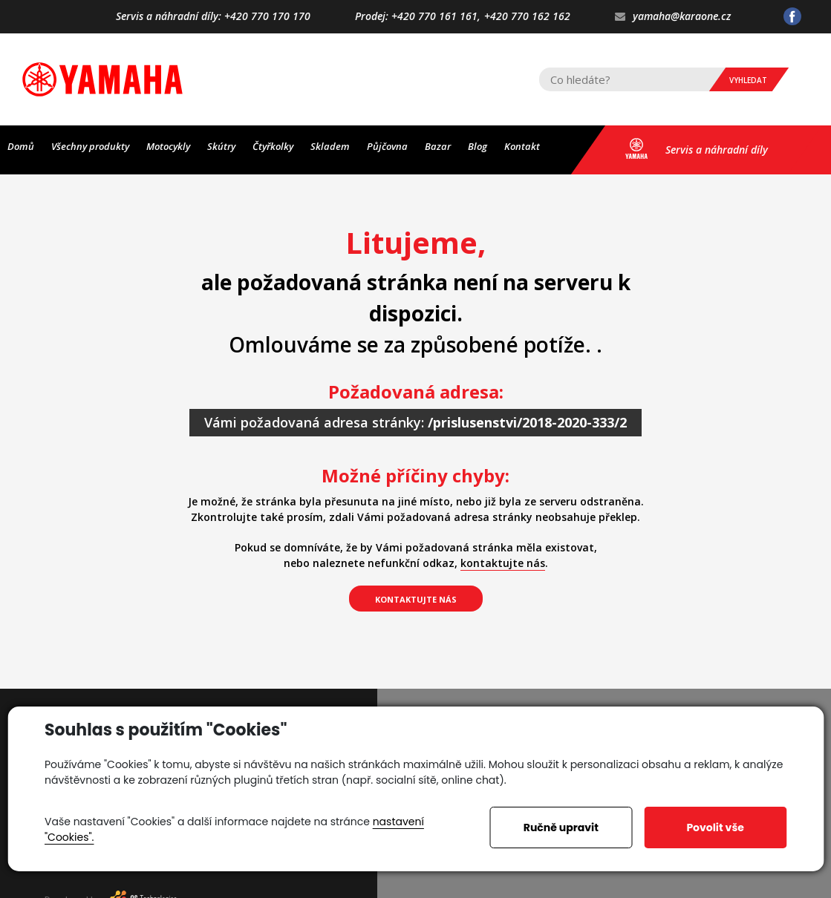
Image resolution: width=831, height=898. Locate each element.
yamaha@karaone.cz (673, 16)
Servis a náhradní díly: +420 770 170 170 (213, 16)
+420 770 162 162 (527, 16)
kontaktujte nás (502, 563)
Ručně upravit (561, 827)
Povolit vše (714, 827)
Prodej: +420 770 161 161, (417, 16)
